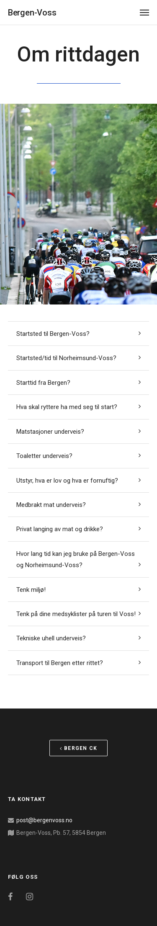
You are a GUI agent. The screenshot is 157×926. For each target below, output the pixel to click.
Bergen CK (78, 748)
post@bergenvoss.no (44, 820)
